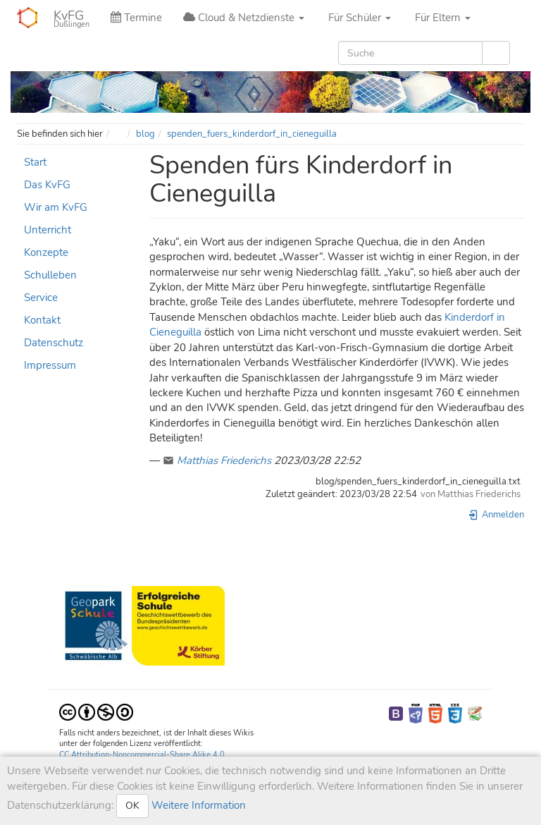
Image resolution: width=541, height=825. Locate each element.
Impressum (50, 365)
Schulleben (50, 275)
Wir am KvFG (55, 207)
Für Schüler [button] (358, 18)
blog (145, 134)
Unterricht (47, 230)
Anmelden (496, 514)
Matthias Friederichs (224, 460)
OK (132, 805)
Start (35, 162)
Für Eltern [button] (441, 18)
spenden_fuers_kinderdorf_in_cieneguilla (252, 134)
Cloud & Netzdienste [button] (243, 18)
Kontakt (42, 320)
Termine (136, 18)
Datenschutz (53, 343)
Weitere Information (197, 805)
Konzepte (46, 252)
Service (41, 298)
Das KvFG (47, 185)
